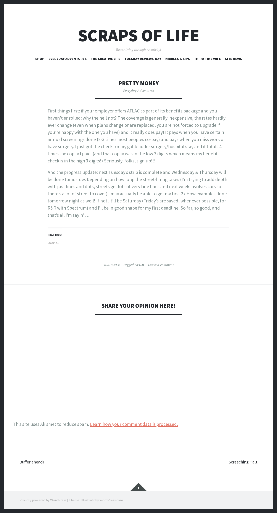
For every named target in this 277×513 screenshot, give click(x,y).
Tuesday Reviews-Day (142, 58)
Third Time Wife (207, 58)
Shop (39, 58)
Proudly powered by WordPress (42, 500)
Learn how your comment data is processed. (134, 424)
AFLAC (140, 264)
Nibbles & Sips (177, 58)
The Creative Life (105, 58)
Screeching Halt (242, 462)
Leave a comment (161, 264)
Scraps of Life (138, 35)
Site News (233, 58)
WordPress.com (111, 500)
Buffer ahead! (33, 462)
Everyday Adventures (67, 58)
